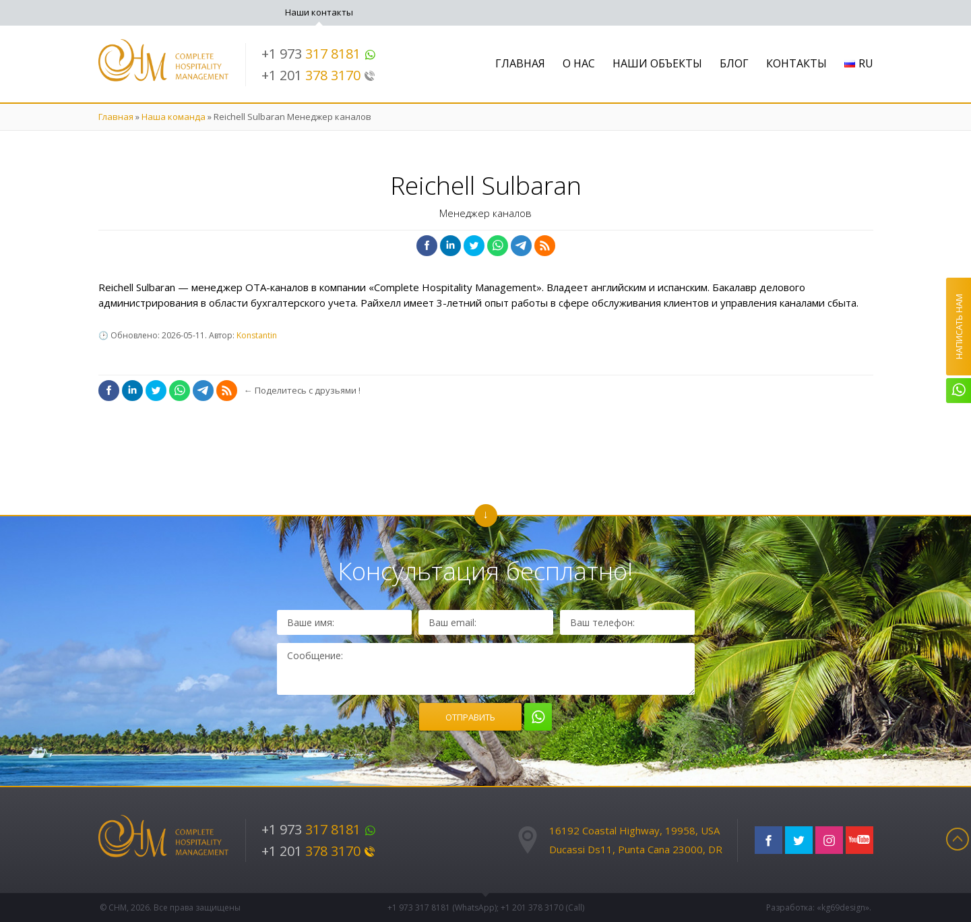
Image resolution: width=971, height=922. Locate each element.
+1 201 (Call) (542, 907)
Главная (520, 63)
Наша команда (174, 117)
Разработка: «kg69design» (817, 907)
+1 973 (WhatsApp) (442, 907)
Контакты (796, 63)
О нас (579, 63)
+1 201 (318, 75)
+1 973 (318, 53)
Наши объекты (657, 63)
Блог (734, 63)
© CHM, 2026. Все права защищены (170, 907)
